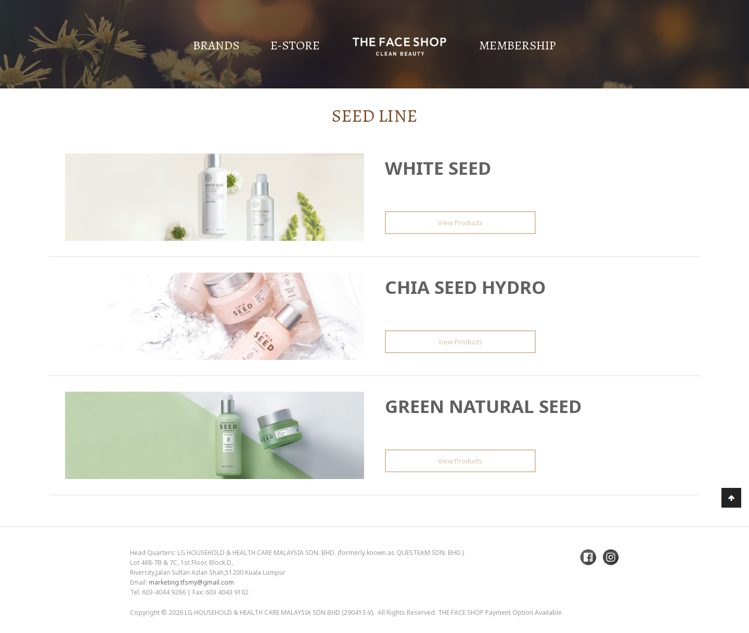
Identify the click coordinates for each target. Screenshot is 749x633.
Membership (517, 45)
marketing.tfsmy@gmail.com (191, 582)
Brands (216, 45)
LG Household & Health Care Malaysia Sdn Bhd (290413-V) (279, 612)
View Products (460, 222)
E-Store (295, 45)
